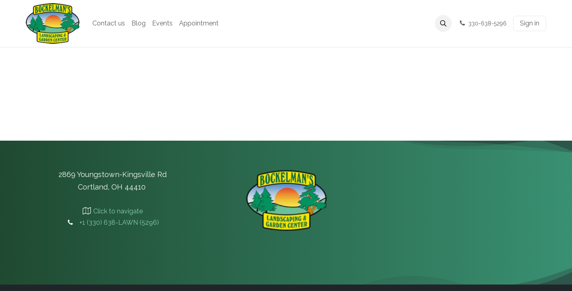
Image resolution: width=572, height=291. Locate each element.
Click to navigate (118, 211)
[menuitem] (108, 23)
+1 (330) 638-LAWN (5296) (119, 222)
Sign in (529, 23)
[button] (443, 23)
